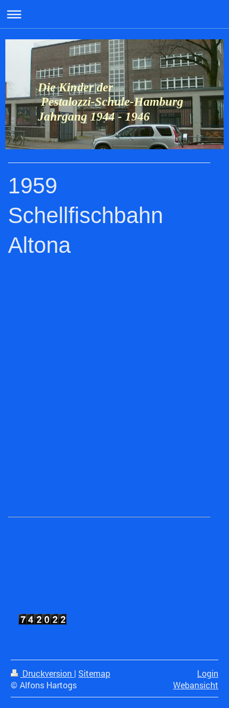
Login (207, 673)
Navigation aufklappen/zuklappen (114, 14)
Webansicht (195, 685)
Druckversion (42, 673)
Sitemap (94, 673)
